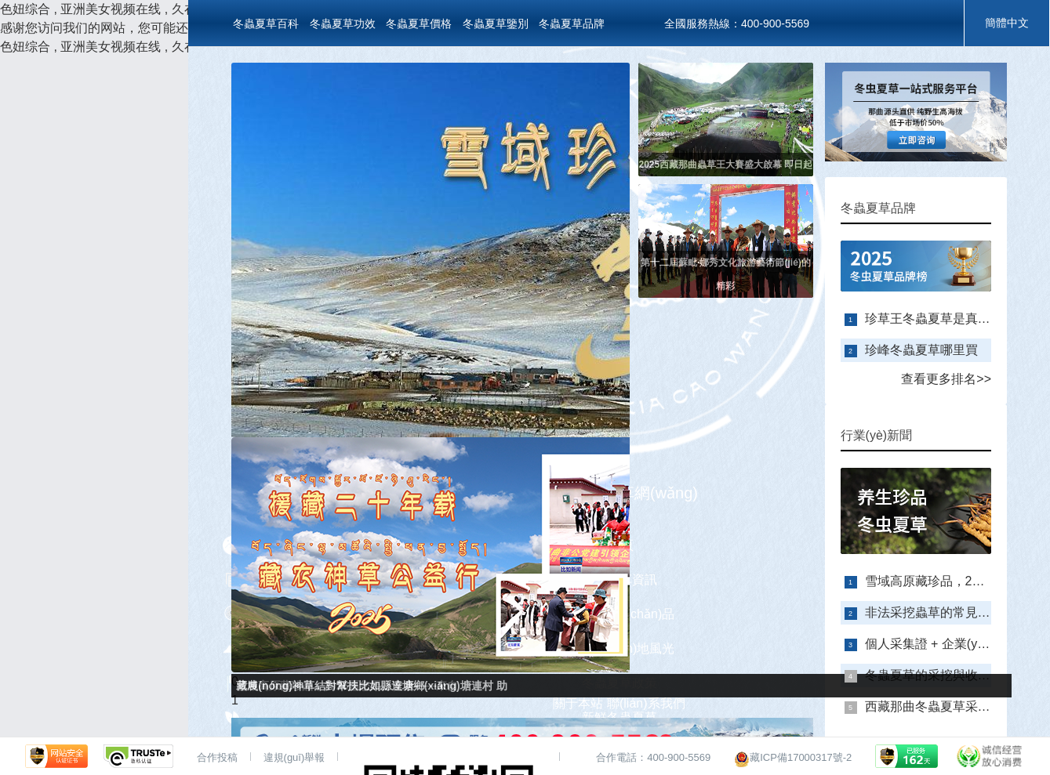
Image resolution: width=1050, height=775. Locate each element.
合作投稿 (217, 757)
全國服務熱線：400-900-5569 (736, 23)
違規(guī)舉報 (294, 757)
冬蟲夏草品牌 (572, 23)
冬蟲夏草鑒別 (496, 23)
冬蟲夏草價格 (419, 23)
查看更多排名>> (946, 379)
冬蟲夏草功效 (343, 23)
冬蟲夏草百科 (266, 23)
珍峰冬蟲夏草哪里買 (921, 350)
